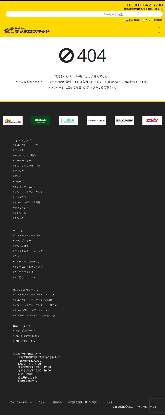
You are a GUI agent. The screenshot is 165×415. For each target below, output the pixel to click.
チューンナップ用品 (25, 155)
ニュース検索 (153, 20)
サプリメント (21, 207)
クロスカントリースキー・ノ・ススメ (34, 294)
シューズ (19, 181)
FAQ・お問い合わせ (24, 341)
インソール (20, 213)
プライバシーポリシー (20, 402)
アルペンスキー (22, 246)
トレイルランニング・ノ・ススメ (32, 310)
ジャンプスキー (22, 240)
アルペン (19, 176)
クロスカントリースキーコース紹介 (33, 299)
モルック (19, 218)
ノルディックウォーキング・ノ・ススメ (35, 305)
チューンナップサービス (27, 166)
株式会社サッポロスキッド (142, 407)
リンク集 (108, 402)
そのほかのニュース (25, 277)
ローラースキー (22, 160)
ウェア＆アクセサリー (26, 272)
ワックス (19, 150)
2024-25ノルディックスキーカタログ (34, 315)
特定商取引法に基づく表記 (82, 402)
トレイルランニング (25, 186)
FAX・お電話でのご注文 (27, 336)
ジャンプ (19, 171)
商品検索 (134, 20)
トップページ (56, 87)
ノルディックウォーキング (28, 192)
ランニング (20, 256)
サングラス (20, 197)
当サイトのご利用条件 (50, 402)
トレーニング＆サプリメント (29, 266)
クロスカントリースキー (27, 145)
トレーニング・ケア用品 (27, 202)
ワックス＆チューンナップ (28, 251)
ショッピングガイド (25, 330)
